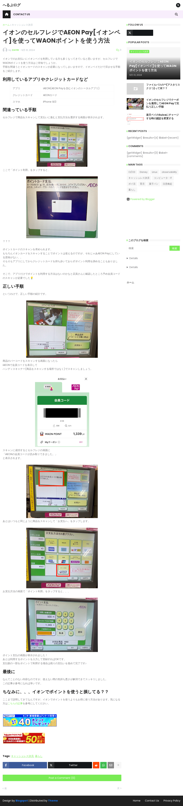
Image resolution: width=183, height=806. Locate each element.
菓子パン (153, 184)
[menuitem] (7, 14)
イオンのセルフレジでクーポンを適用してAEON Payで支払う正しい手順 (162, 103)
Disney (143, 172)
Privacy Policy (172, 800)
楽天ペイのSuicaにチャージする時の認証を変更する (162, 116)
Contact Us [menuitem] (21, 14)
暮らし (39, 756)
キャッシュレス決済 (22, 25)
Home (136, 800)
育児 (142, 184)
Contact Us (152, 800)
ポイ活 (131, 184)
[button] (176, 14)
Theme (53, 800)
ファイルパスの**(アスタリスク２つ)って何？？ (163, 86)
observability (169, 172)
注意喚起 (167, 184)
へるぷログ (12, 5)
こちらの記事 (15, 703)
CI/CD (131, 172)
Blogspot (22, 800)
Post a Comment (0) (62, 778)
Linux (154, 172)
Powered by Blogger (141, 199)
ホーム (6, 25)
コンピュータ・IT (163, 178)
